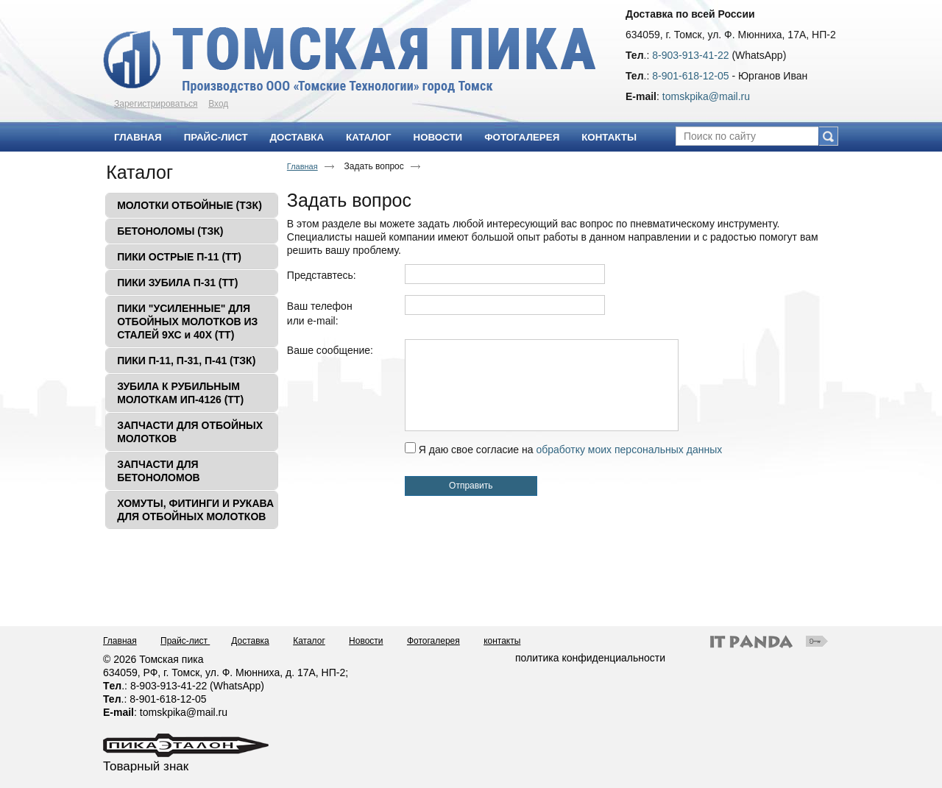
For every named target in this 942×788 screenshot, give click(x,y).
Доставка (250, 641)
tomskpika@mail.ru (706, 96)
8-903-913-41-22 (690, 55)
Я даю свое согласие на (571, 449)
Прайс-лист (185, 641)
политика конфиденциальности (590, 658)
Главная (302, 166)
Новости (366, 641)
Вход (218, 104)
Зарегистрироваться (155, 104)
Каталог (139, 172)
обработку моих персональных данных (629, 449)
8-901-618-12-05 (690, 76)
